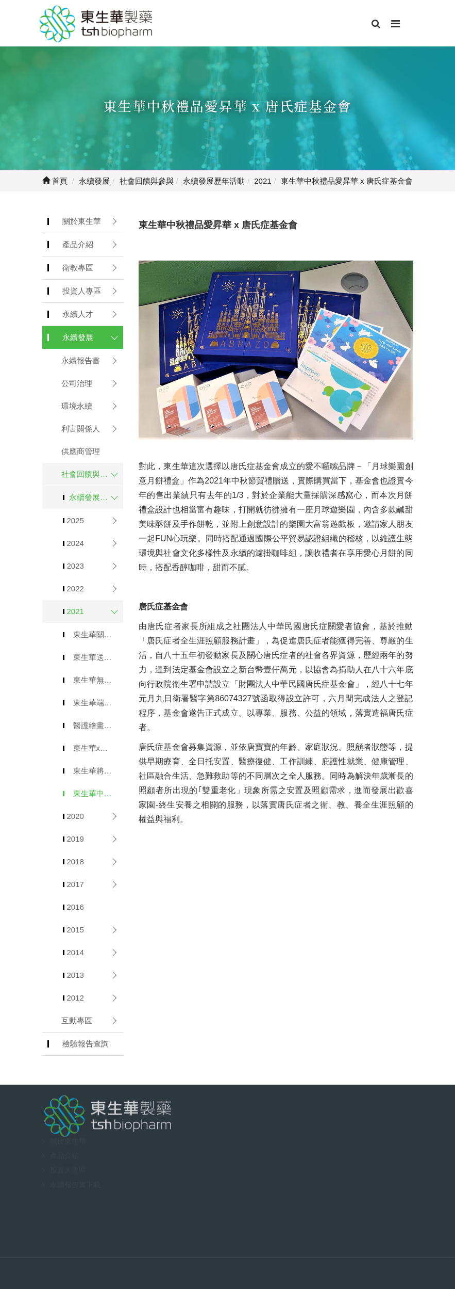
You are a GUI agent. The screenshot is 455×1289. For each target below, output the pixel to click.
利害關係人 (80, 428)
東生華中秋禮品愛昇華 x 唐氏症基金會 (98, 793)
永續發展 (77, 337)
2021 (75, 611)
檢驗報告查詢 (85, 1043)
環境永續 (76, 405)
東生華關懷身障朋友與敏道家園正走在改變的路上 (98, 634)
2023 (75, 565)
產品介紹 (77, 244)
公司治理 (76, 383)
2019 (75, 838)
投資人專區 (81, 290)
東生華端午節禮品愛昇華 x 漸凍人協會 (98, 702)
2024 (75, 543)
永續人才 (77, 314)
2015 (75, 929)
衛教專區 (77, 267)
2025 (75, 520)
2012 (75, 997)
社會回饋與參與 (88, 474)
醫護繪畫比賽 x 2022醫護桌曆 (98, 725)
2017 (75, 884)
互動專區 (76, 1020)
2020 (75, 816)
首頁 (55, 180)
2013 (75, 975)
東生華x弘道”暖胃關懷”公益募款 (98, 748)
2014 (75, 952)
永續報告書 (80, 360)
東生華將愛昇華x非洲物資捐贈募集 (98, 770)
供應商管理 (80, 451)
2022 (75, 588)
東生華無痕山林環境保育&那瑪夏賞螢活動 (98, 679)
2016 (75, 907)
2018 (75, 861)
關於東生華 (81, 221)
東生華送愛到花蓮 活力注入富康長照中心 (98, 657)
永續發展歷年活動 (96, 497)
